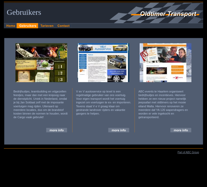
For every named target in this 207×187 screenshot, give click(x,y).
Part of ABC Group (188, 152)
